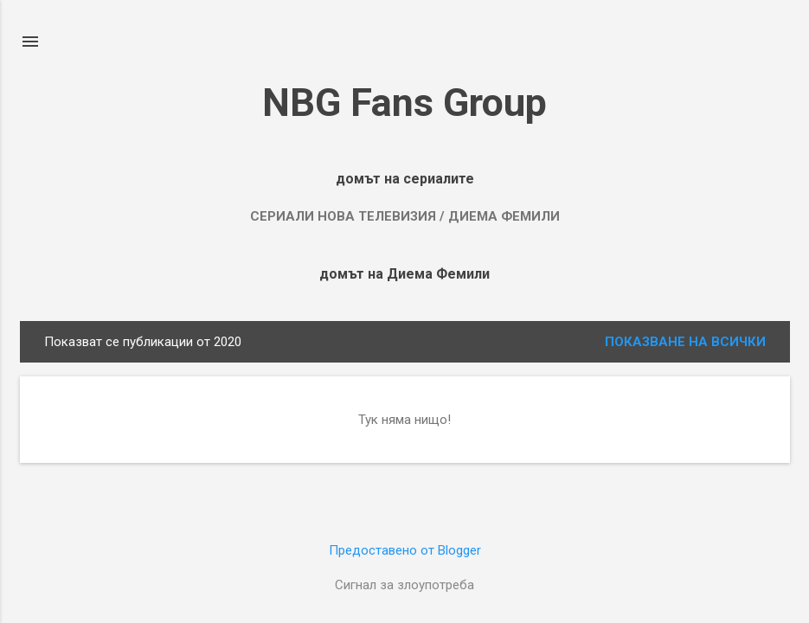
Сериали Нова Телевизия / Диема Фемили (405, 216)
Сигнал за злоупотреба (404, 585)
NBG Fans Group (404, 102)
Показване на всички (685, 342)
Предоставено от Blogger (405, 550)
